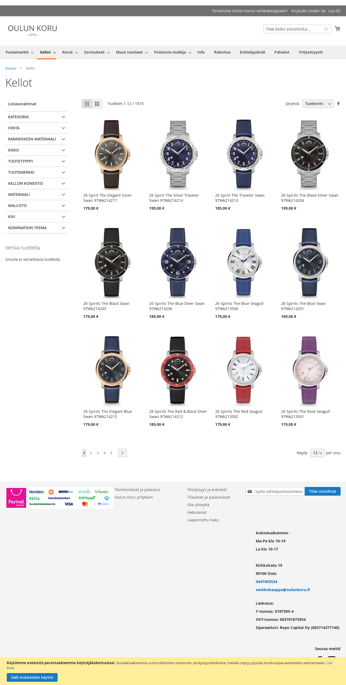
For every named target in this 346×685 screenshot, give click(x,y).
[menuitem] (18, 52)
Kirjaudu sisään (305, 10)
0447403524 (266, 581)
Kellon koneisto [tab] (25, 183)
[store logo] (32, 30)
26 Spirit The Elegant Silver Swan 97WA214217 (107, 198)
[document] (174, 671)
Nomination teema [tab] (27, 227)
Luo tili (334, 10)
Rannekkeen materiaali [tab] (32, 138)
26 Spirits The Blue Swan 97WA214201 (303, 306)
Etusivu (10, 68)
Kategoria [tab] (18, 116)
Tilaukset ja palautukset (208, 497)
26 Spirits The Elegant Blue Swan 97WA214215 (107, 414)
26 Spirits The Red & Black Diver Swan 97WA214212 (178, 414)
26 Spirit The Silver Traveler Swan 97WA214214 (174, 198)
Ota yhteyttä (198, 504)
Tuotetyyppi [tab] (20, 161)
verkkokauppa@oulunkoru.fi (283, 589)
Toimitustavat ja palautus (137, 489)
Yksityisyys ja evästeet (207, 489)
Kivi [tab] (11, 216)
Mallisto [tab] (17, 205)
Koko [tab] (13, 150)
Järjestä (292, 103)
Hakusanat (197, 512)
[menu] (173, 52)
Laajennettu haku (203, 519)
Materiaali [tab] (19, 194)
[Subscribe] (323, 491)
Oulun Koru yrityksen (134, 497)
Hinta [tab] (13, 127)
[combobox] (297, 29)
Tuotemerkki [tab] (21, 172)
